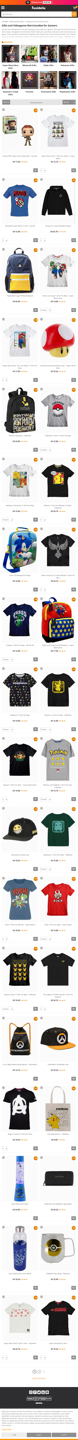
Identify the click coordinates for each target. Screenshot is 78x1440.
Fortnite (29, 91)
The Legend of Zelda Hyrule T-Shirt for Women (58, 995)
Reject (39, 1435)
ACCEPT (64, 1435)
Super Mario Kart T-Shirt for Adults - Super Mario (58, 157)
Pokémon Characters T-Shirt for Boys (20, 505)
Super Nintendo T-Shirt (58, 1343)
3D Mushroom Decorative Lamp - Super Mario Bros (58, 367)
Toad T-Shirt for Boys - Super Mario (58, 925)
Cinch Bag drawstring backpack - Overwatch (20, 1064)
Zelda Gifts (48, 65)
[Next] (44, 1371)
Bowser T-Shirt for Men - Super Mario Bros (20, 785)
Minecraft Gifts (29, 65)
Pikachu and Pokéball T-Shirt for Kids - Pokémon (58, 786)
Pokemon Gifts (67, 65)
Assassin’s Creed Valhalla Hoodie (58, 226)
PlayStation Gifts (67, 91)
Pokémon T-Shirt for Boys (20, 715)
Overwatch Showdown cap (58, 1064)
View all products (39, 1378)
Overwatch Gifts (48, 91)
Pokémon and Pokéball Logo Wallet (58, 1204)
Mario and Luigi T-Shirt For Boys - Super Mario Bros (58, 297)
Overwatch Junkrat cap (20, 855)
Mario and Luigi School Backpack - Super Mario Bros (58, 646)
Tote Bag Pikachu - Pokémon (58, 1134)
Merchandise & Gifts (17, 22)
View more (8, 42)
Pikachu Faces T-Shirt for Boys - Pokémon (20, 994)
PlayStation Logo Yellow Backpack (20, 296)
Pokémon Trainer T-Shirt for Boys (58, 436)
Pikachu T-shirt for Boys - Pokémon (58, 715)
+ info (14, 1435)
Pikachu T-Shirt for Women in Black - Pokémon (58, 506)
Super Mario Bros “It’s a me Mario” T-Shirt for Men (19, 367)
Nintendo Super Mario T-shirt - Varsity (20, 226)
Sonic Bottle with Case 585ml (20, 1273)
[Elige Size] (43, 170)
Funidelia (5, 22)
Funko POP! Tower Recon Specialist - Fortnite (20, 156)
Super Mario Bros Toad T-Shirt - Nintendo (20, 1343)
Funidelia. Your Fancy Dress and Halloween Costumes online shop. (38, 7)
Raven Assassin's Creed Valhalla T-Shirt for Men (58, 576)
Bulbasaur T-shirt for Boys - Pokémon (58, 855)
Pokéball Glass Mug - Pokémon (58, 1273)
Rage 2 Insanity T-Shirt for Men (20, 1134)
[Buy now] (35, 170)
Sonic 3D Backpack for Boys (20, 575)
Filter (5, 102)
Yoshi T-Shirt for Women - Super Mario (20, 925)
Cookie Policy (7, 1429)
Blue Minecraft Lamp (20, 1204)
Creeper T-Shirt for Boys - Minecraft (20, 645)
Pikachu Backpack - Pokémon (20, 436)
